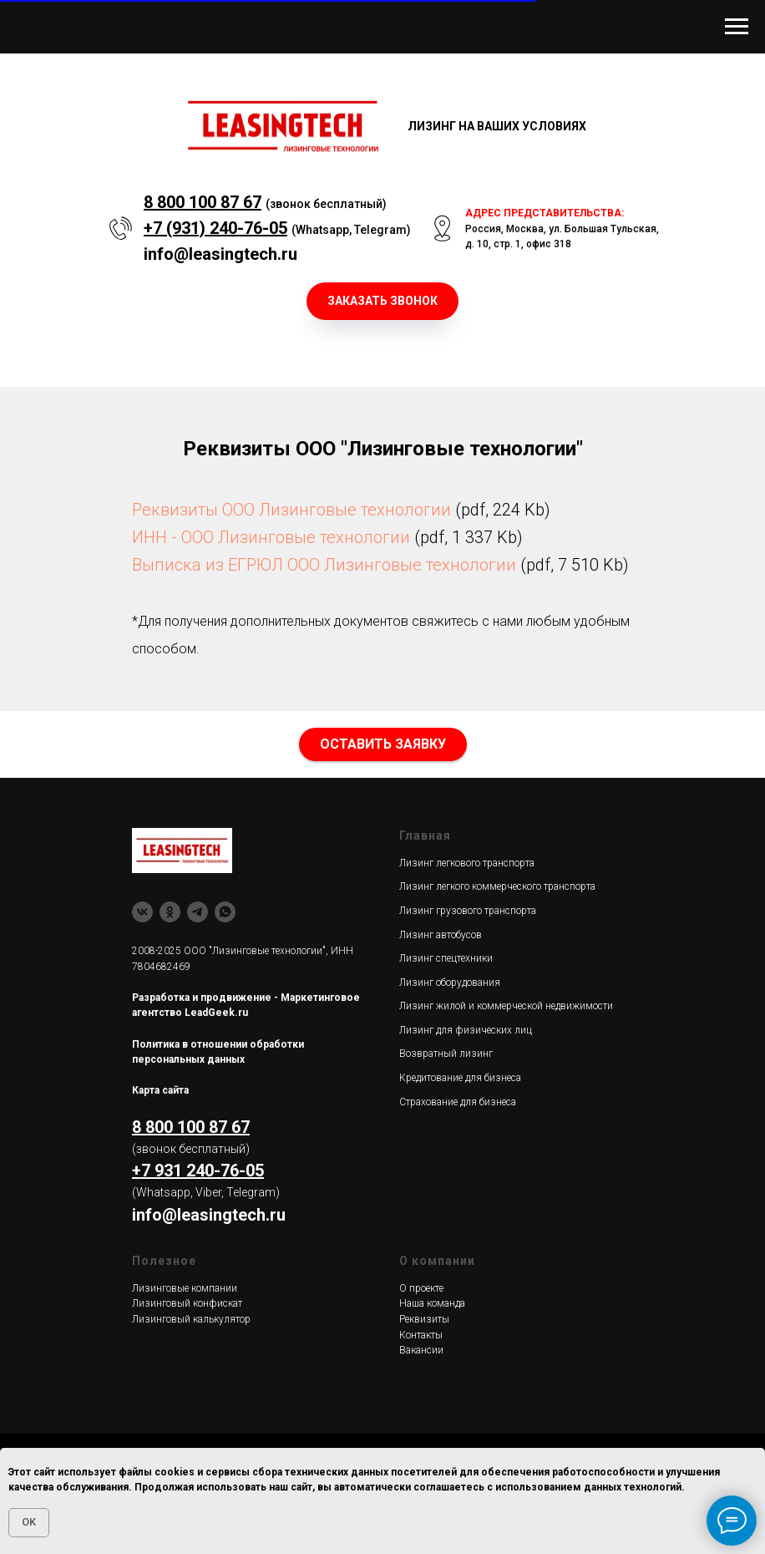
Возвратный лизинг (446, 1053)
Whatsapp (322, 229)
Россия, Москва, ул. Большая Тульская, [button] (562, 229)
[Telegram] (197, 911)
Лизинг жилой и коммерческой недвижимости (506, 1006)
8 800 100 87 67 (202, 202)
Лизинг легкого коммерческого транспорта (497, 886)
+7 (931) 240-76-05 (215, 228)
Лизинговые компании (184, 1288)
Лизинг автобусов (440, 935)
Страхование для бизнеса (457, 1102)
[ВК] (142, 911)
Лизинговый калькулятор (191, 1319)
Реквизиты (424, 1319)
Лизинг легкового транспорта (466, 863)
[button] (382, 301)
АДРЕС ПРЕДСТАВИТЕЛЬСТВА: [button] (544, 213)
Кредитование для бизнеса (460, 1078)
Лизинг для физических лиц (465, 1030)
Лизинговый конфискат (187, 1303)
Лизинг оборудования (449, 982)
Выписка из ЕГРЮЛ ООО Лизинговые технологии (324, 565)
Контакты (421, 1335)
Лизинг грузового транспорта (467, 911)
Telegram (380, 229)
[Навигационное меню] (736, 26)
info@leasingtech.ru (220, 254)
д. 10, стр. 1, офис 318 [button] (518, 244)
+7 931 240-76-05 (198, 1170)
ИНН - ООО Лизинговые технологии (271, 537)
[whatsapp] (225, 911)
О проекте (421, 1288)
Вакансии (421, 1350)
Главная (425, 835)
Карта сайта (160, 1090)
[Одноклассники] (170, 911)
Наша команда (432, 1303)
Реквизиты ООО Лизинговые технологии (291, 510)
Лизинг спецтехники (446, 958)
